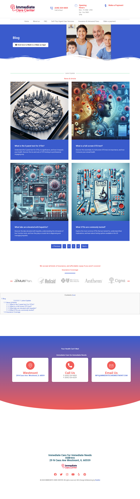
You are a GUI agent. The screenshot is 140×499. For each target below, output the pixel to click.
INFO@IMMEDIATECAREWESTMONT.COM (111, 375)
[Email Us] (111, 365)
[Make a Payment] (105, 5)
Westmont (30, 373)
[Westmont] (30, 365)
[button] (11, 281)
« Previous (56, 246)
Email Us (111, 373)
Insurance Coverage (12, 312)
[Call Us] (70, 365)
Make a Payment (116, 5)
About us (36, 21)
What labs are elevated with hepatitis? (31, 227)
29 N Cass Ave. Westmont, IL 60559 (30, 375)
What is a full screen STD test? (89, 146)
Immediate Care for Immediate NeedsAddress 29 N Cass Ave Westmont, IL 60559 (70, 458)
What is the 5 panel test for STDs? (29, 146)
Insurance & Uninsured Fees (88, 21)
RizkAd (97, 480)
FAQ (45, 21)
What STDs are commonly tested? (91, 227)
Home (26, 21)
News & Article (10, 302)
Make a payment (109, 21)
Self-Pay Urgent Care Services (62, 21)
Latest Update (22, 301)
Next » (84, 246)
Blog (3, 299)
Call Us (70, 373)
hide (73, 295)
